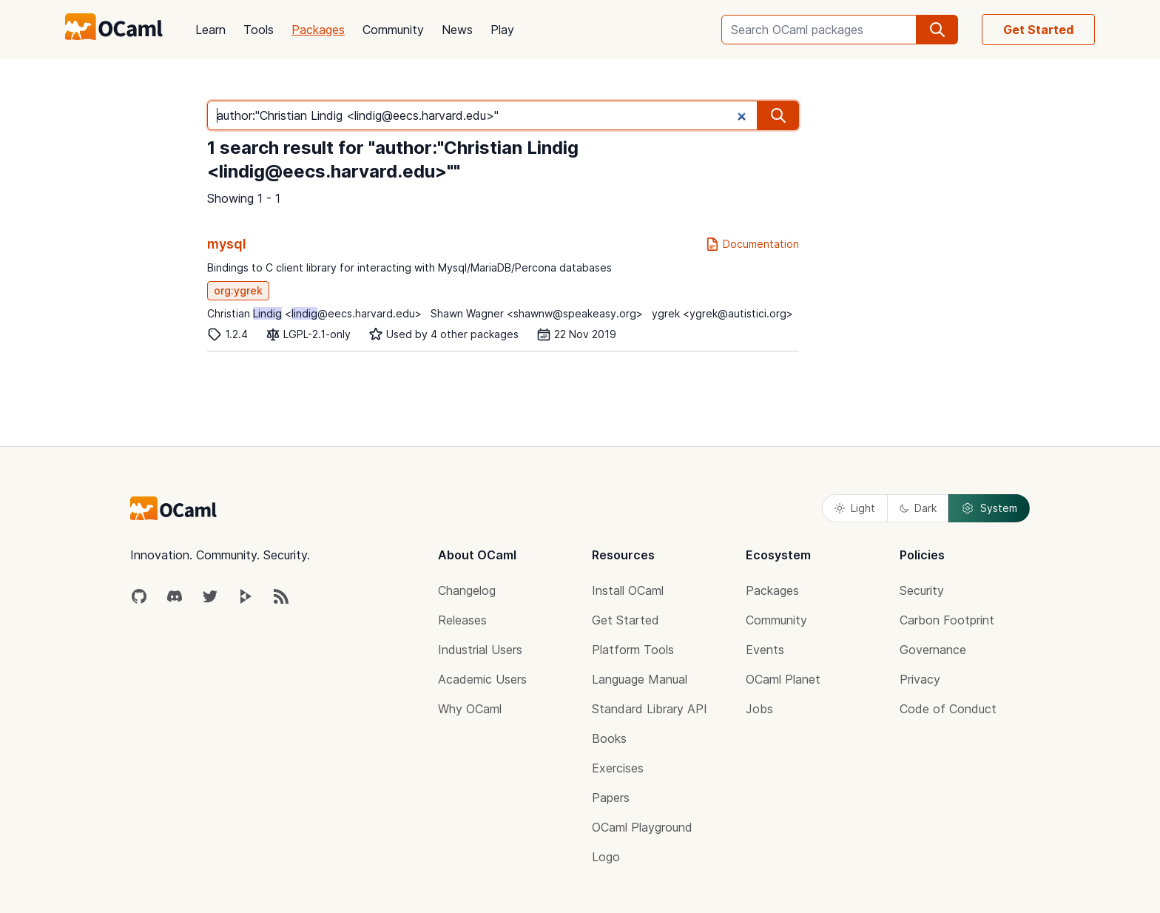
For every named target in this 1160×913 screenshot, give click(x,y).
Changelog (467, 590)
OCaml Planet (783, 679)
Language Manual (639, 679)
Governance (933, 649)
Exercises (618, 768)
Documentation (752, 244)
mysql (226, 244)
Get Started (1038, 29)
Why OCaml (470, 708)
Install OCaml (628, 590)
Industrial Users (480, 649)
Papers (611, 797)
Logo (606, 856)
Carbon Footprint (947, 620)
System (989, 508)
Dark (918, 508)
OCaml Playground (642, 827)
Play (502, 29)
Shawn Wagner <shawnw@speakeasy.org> (537, 313)
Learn (210, 29)
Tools (258, 29)
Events (765, 649)
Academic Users (482, 679)
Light (854, 508)
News (457, 29)
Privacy (920, 679)
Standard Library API (649, 708)
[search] (937, 29)
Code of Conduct (948, 708)
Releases (462, 620)
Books (609, 738)
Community (393, 29)
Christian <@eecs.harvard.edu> (314, 313)
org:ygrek (238, 290)
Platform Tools (633, 649)
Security (922, 590)
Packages (318, 29)
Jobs (759, 708)
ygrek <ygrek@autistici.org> (722, 313)
